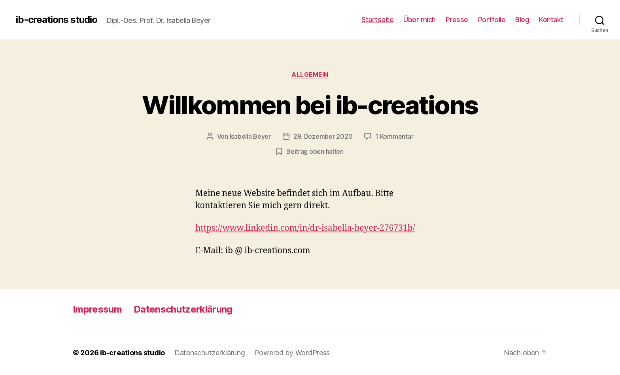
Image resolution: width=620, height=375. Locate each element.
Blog (522, 19)
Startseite (377, 19)
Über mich (419, 19)
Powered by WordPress (292, 353)
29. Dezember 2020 (322, 136)
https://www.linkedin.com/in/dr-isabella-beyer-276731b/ (305, 228)
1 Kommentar (394, 136)
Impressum (97, 309)
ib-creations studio (56, 19)
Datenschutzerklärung (183, 309)
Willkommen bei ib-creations (310, 105)
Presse (457, 19)
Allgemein (310, 74)
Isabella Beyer (250, 136)
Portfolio (492, 19)
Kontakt (551, 19)
